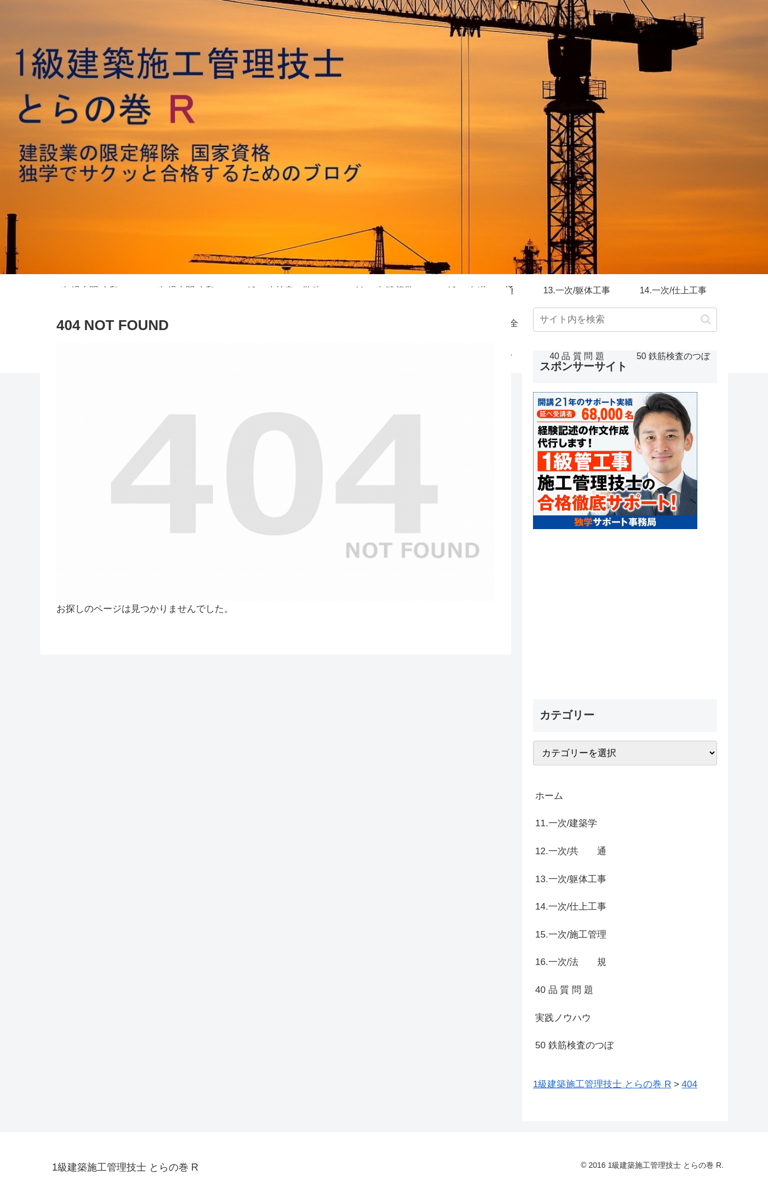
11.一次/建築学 (570, 823)
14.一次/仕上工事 (570, 906)
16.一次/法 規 (570, 962)
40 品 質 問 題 (564, 990)
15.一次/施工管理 (570, 934)
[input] (625, 320)
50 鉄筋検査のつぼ (574, 1045)
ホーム (549, 796)
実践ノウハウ (563, 1018)
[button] (705, 319)
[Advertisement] (625, 606)
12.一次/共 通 (570, 851)
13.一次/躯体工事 (570, 879)
